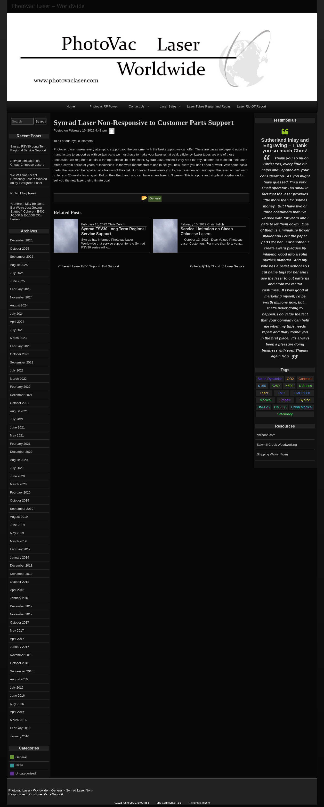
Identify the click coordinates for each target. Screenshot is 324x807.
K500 (289, 386)
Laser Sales (168, 106)
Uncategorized (26, 773)
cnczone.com (266, 435)
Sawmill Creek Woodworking (277, 444)
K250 (276, 386)
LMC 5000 (302, 393)
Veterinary (284, 414)
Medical (265, 400)
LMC (281, 393)
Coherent (306, 379)
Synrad (305, 400)
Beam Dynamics (270, 379)
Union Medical (302, 407)
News (20, 765)
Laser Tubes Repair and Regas (209, 106)
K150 (262, 386)
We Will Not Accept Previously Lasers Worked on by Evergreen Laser (28, 179)
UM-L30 (280, 407)
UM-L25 (264, 407)
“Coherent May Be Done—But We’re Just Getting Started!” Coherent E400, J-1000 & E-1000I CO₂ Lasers (29, 211)
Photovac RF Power (103, 106)
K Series (305, 386)
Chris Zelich (116, 224)
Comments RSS (171, 802)
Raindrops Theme (199, 802)
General (21, 757)
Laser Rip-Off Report (251, 106)
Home (70, 106)
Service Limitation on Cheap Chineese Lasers (27, 162)
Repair (285, 400)
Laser (264, 393)
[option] (285, 244)
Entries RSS (142, 802)
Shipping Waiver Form (272, 454)
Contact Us (136, 106)
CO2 (290, 379)
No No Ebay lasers (23, 193)
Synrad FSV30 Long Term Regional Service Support (28, 148)
